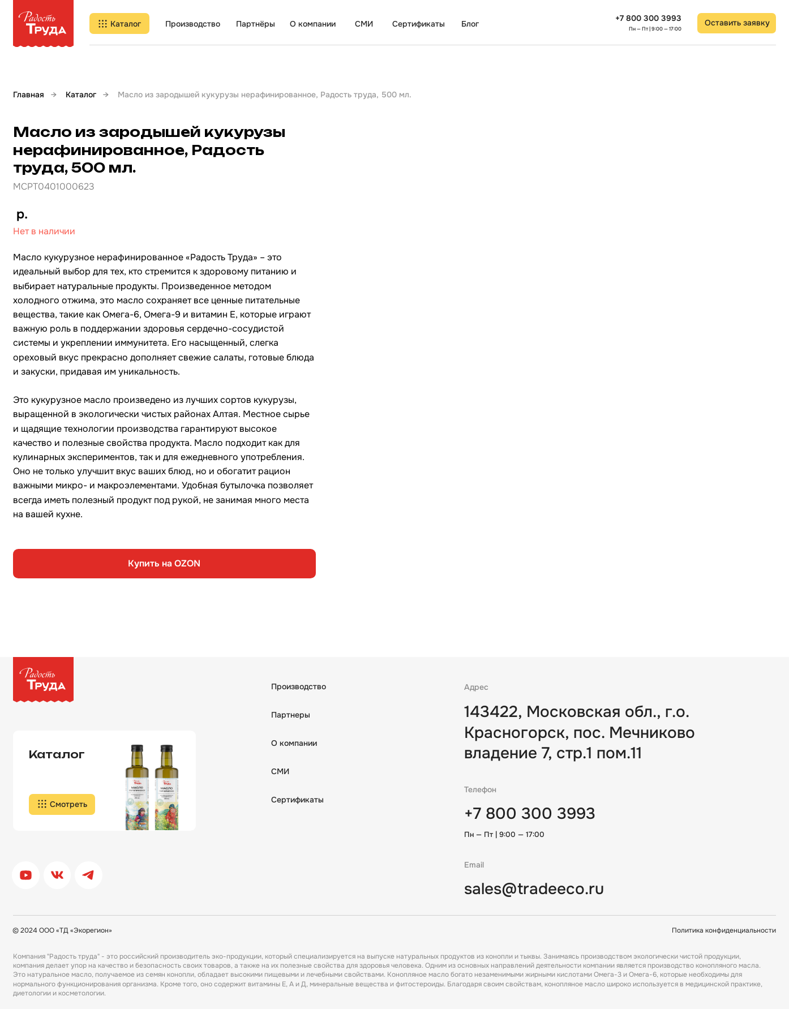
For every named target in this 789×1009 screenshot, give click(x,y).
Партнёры (255, 24)
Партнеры (290, 715)
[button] (736, 23)
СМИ (364, 24)
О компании (313, 24)
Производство (192, 24)
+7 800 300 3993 (648, 18)
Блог (470, 24)
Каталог (81, 94)
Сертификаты (418, 24)
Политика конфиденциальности (724, 930)
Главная (28, 94)
